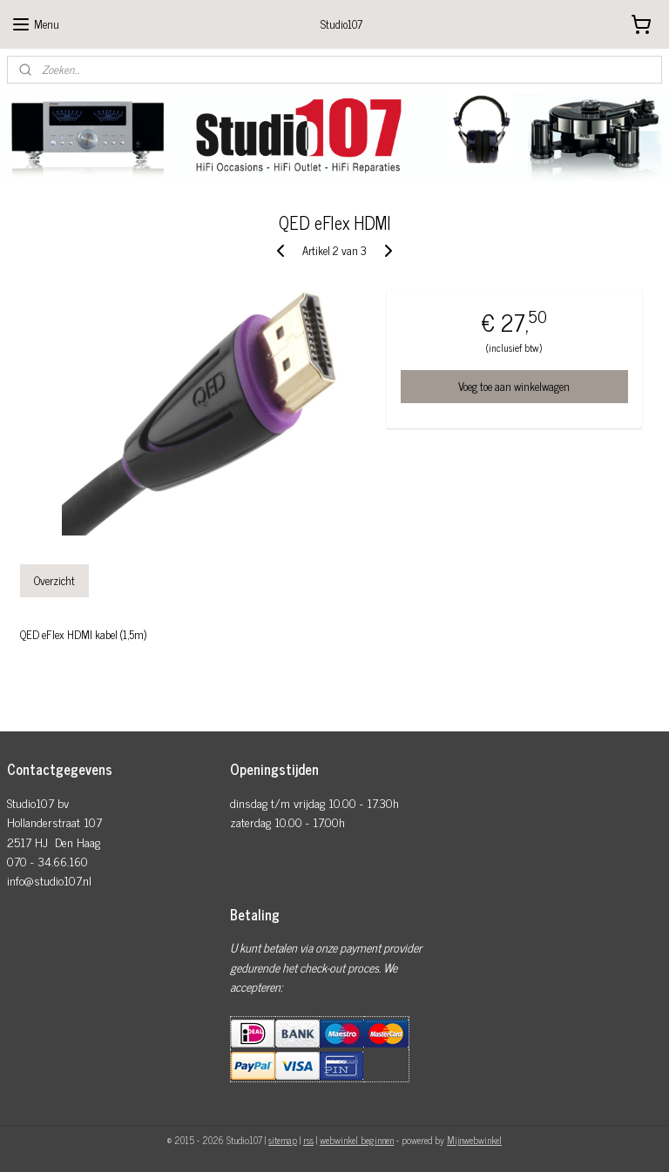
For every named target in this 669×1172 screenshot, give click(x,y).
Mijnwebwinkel (474, 1140)
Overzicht (54, 580)
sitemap (282, 1140)
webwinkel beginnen (357, 1140)
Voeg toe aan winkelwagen (514, 386)
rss (308, 1140)
